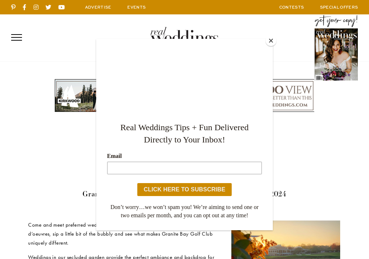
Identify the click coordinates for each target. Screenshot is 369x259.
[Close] (271, 40)
